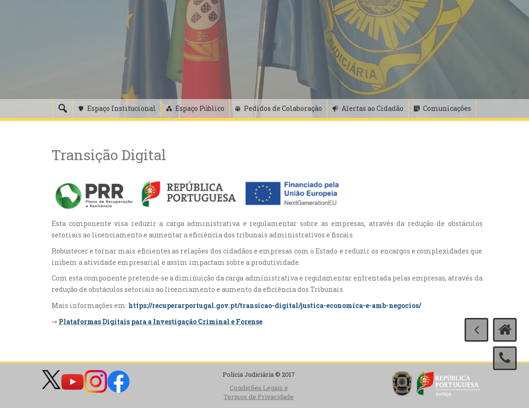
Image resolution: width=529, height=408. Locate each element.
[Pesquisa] (62, 108)
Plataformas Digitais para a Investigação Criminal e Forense (160, 321)
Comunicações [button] (447, 108)
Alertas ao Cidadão (372, 108)
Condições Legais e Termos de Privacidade (259, 392)
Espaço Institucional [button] (121, 108)
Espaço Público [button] (199, 108)
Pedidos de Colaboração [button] (283, 108)
